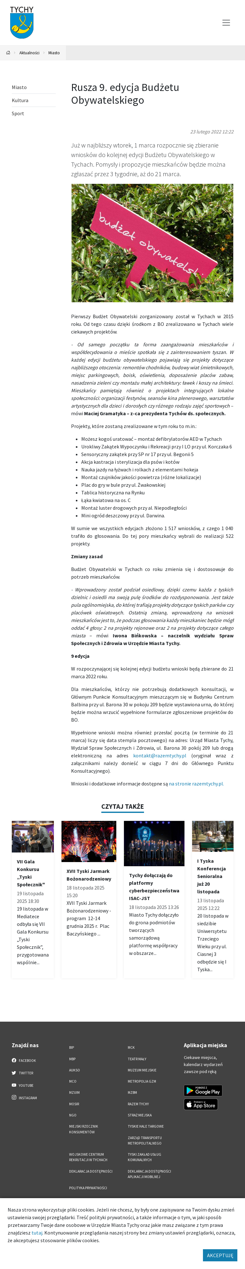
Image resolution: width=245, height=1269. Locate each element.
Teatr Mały (137, 1059)
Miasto (54, 52)
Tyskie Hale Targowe (146, 1126)
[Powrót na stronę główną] (8, 53)
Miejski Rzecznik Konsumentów (83, 1129)
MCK (131, 1047)
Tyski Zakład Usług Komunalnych (144, 1157)
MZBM (132, 1092)
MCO (72, 1081)
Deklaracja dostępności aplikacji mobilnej (149, 1174)
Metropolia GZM (142, 1081)
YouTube (23, 1085)
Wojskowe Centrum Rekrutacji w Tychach (88, 1157)
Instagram (24, 1097)
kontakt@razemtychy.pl (159, 755)
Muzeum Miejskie (142, 1070)
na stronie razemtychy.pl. (196, 783)
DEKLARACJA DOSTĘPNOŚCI (90, 1171)
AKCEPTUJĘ (220, 1255)
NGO (72, 1115)
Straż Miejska (140, 1115)
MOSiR (74, 1104)
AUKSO (74, 1070)
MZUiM (74, 1092)
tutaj (37, 1232)
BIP (71, 1047)
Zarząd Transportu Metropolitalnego (145, 1140)
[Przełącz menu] (226, 22)
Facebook (24, 1060)
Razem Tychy (138, 1104)
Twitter (22, 1073)
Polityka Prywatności (88, 1188)
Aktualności (29, 52)
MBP (72, 1059)
